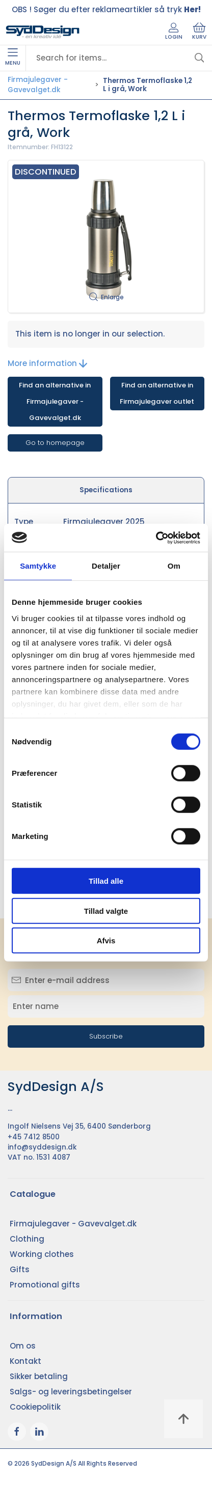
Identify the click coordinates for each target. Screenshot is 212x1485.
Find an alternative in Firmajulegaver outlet (157, 393)
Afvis (106, 940)
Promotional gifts (45, 1284)
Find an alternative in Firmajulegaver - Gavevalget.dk (55, 401)
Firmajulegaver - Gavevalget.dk (38, 85)
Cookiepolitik (35, 1407)
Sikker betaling (39, 1376)
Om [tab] (174, 566)
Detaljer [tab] (106, 566)
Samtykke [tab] (38, 566)
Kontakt (25, 1361)
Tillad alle (106, 881)
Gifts (20, 1269)
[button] (106, 236)
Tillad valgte (106, 910)
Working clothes (42, 1254)
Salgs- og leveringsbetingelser (71, 1391)
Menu (12, 57)
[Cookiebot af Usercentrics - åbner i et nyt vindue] (155, 537)
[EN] (43, 32)
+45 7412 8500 (34, 1137)
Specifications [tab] (106, 490)
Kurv (199, 31)
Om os (23, 1345)
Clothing (27, 1239)
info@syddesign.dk (42, 1147)
